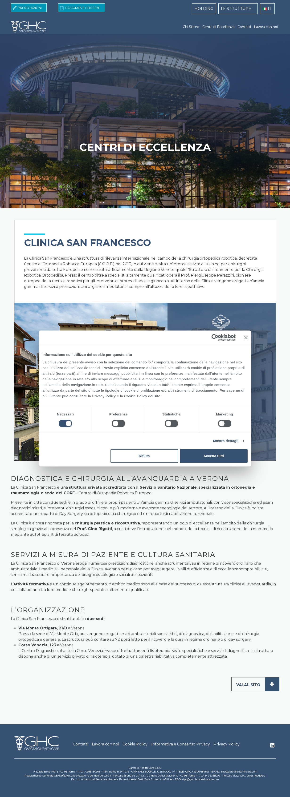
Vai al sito (257, 684)
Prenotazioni (30, 8)
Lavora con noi (266, 27)
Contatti (244, 27)
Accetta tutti (214, 456)
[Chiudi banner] (246, 337)
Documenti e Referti (82, 8)
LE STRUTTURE (236, 8)
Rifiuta (144, 456)
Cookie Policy (135, 744)
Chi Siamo (191, 27)
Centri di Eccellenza (218, 27)
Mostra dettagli (225, 441)
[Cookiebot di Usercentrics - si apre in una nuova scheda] (215, 337)
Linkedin (272, 746)
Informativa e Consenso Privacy (180, 744)
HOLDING (204, 8)
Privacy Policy (227, 744)
